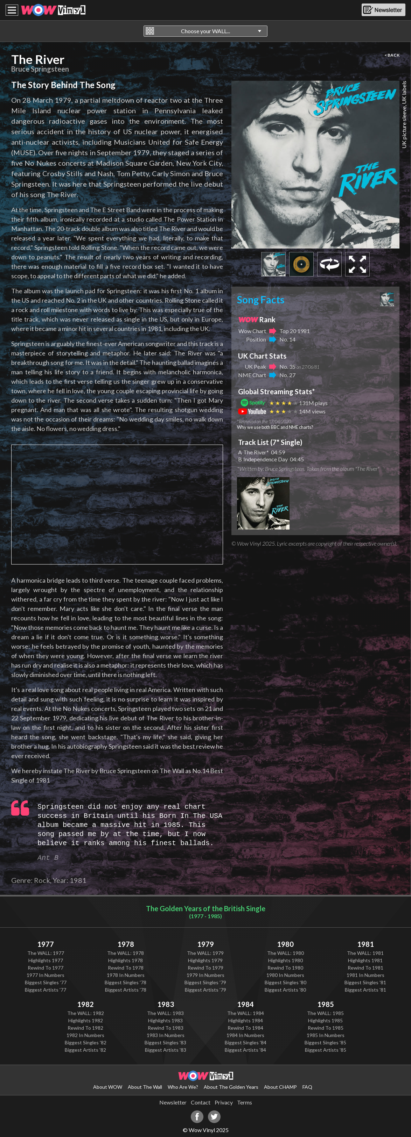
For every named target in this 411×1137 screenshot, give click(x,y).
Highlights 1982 (85, 1020)
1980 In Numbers (285, 975)
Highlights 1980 (285, 960)
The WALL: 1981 (365, 953)
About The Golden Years (231, 1087)
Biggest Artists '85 (325, 1050)
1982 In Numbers (85, 1035)
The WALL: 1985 (325, 1013)
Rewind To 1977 (45, 968)
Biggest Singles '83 (165, 1042)
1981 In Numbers (365, 975)
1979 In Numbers (205, 975)
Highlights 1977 (45, 960)
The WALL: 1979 (205, 953)
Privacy (224, 1102)
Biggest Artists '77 (45, 990)
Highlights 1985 (325, 1020)
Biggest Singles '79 (205, 982)
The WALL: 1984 (245, 1013)
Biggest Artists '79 (205, 990)
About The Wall (145, 1087)
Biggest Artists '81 (365, 990)
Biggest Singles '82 (85, 1042)
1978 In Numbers (126, 975)
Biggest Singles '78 (125, 982)
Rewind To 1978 (126, 968)
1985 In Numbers (325, 1035)
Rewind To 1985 (325, 1028)
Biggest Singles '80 (285, 982)
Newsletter (173, 1102)
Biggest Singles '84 (245, 1042)
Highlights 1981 (365, 960)
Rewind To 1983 (165, 1028)
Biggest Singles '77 (46, 982)
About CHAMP (280, 1087)
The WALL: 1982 (85, 1013)
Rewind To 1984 (245, 1028)
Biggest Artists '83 (165, 1050)
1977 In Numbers (45, 975)
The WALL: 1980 (285, 953)
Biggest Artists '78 (125, 990)
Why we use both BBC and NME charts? (275, 427)
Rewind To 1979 (205, 968)
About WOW (107, 1087)
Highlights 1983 (165, 1020)
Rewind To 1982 (85, 1028)
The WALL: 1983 (165, 1013)
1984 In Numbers (245, 1035)
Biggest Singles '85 (325, 1042)
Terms (244, 1102)
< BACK (391, 55)
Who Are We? (183, 1087)
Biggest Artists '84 (245, 1050)
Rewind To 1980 (285, 968)
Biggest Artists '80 (285, 990)
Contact (200, 1102)
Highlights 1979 (205, 960)
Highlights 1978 (125, 960)
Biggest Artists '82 (85, 1050)
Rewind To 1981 (365, 968)
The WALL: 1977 (45, 953)
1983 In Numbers (165, 1035)
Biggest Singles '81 (365, 982)
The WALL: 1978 (125, 953)
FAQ (307, 1087)
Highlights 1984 (245, 1020)
